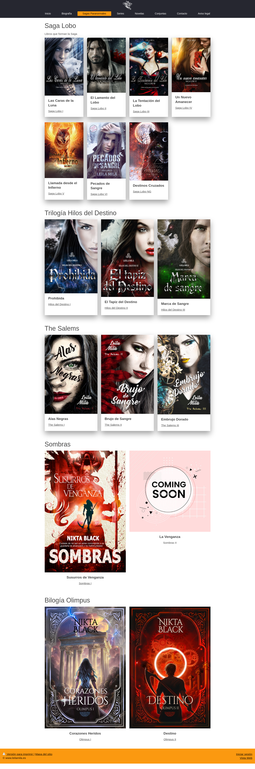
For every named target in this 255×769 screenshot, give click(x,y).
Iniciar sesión (244, 754)
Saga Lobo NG (142, 191)
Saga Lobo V (56, 193)
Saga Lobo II (98, 108)
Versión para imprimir (18, 754)
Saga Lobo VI (99, 194)
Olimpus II (170, 739)
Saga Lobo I (55, 111)
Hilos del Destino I (59, 304)
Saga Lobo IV (183, 107)
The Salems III (170, 425)
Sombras (84, 583)
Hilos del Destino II (116, 307)
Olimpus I (85, 739)
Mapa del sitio (43, 754)
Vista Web (246, 757)
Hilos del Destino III (173, 309)
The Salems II (113, 424)
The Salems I (56, 424)
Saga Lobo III (141, 111)
